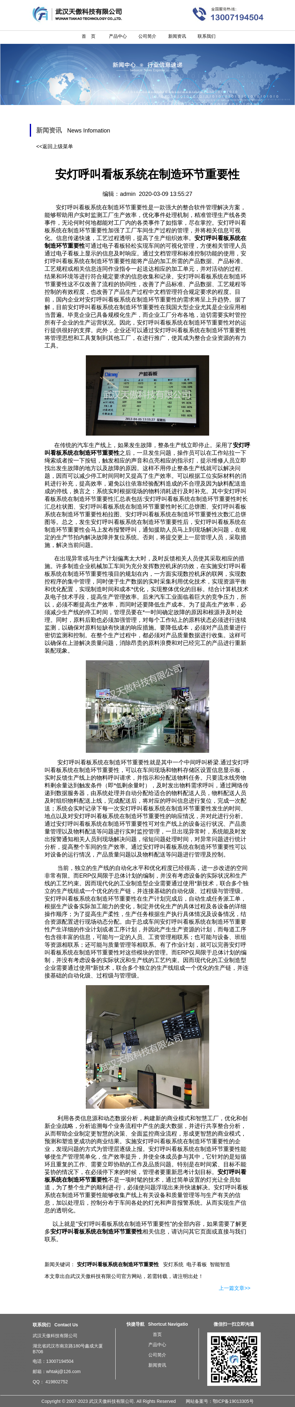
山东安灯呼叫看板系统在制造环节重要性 (14, 1371)
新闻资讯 (177, 36)
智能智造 (220, 1264)
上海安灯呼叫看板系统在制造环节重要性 (14, 1339)
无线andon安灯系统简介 (279, 1323)
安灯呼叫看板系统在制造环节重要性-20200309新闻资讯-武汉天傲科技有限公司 (280, 14)
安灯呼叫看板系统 (91, 307)
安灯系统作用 (274, 1326)
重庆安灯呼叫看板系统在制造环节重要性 (14, 1357)
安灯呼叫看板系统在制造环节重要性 (124, 1224)
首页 (157, 1334)
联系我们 (207, 36)
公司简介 (147, 36)
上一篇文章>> (234, 1288)
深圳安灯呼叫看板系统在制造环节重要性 (14, 1348)
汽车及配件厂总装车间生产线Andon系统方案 (280, 1332)
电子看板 (196, 1264)
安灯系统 (173, 1264)
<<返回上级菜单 (54, 146)
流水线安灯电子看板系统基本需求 (280, 1381)
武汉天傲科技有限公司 (95, 1276)
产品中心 (118, 36)
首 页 (89, 36)
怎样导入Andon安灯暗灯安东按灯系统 (280, 1338)
